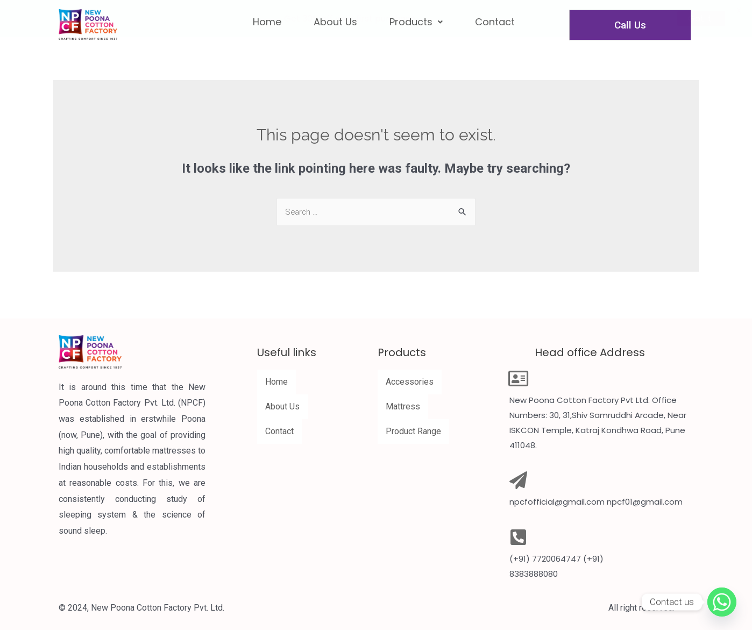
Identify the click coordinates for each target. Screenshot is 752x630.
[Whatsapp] (721, 602)
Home (276, 382)
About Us (282, 406)
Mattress (403, 406)
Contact (279, 431)
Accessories (410, 382)
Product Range (413, 431)
